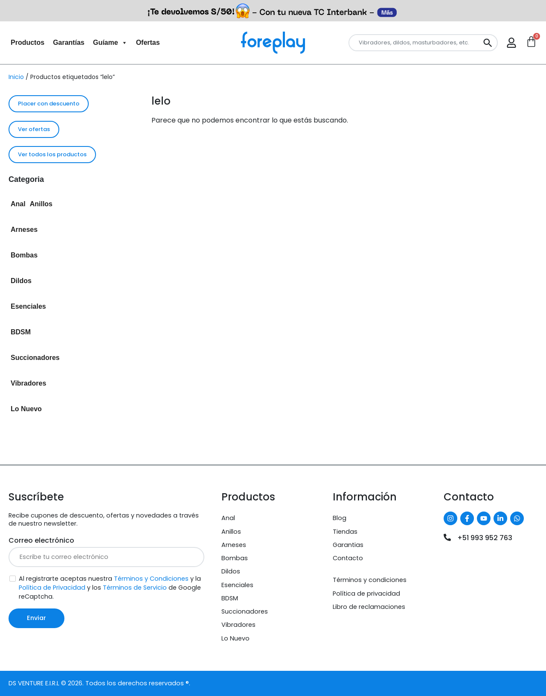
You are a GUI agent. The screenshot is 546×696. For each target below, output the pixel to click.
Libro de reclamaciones (369, 606)
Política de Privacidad (52, 587)
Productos (27, 42)
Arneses (24, 229)
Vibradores (28, 383)
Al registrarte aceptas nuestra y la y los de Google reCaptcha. (110, 587)
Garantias (348, 545)
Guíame (110, 43)
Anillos (41, 204)
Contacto (348, 558)
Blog (339, 518)
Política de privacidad (366, 593)
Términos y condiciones (370, 580)
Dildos (21, 280)
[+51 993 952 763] (447, 537)
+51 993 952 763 (484, 538)
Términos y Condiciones (151, 578)
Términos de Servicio (135, 587)
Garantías (68, 42)
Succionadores (35, 357)
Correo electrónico (41, 540)
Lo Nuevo (26, 408)
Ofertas (148, 42)
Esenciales (28, 306)
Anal (18, 204)
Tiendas (345, 531)
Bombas (24, 255)
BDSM (21, 332)
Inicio (16, 77)
